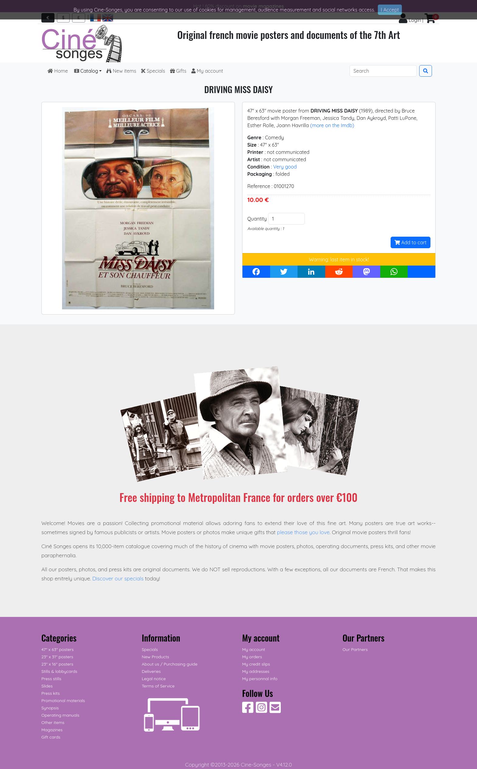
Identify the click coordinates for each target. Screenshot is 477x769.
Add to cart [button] (411, 242)
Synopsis (50, 708)
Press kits (50, 693)
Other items (52, 722)
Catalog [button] (86, 71)
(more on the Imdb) (332, 125)
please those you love (303, 532)
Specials (153, 71)
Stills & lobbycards (59, 671)
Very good (285, 167)
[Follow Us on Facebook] (247, 710)
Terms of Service (158, 686)
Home (58, 71)
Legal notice (154, 678)
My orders (252, 656)
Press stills (51, 678)
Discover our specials (118, 578)
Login (410, 20)
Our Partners (355, 649)
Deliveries (151, 671)
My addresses (255, 671)
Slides (47, 686)
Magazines (51, 729)
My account (207, 71)
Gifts (178, 71)
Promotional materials (63, 700)
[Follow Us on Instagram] (261, 710)
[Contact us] (275, 710)
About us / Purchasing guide (169, 664)
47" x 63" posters (57, 649)
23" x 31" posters (57, 656)
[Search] (383, 71)
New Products (155, 656)
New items (121, 71)
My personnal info (259, 678)
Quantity (257, 219)
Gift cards (50, 737)
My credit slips (256, 664)
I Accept (390, 10)
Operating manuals (60, 715)
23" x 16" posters (57, 664)
